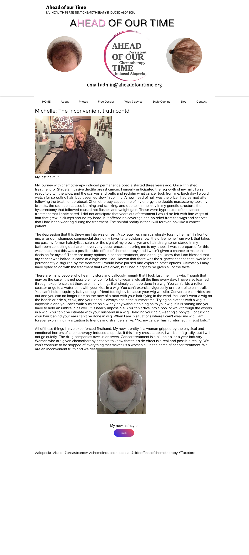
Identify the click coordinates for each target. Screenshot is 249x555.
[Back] (124, 433)
